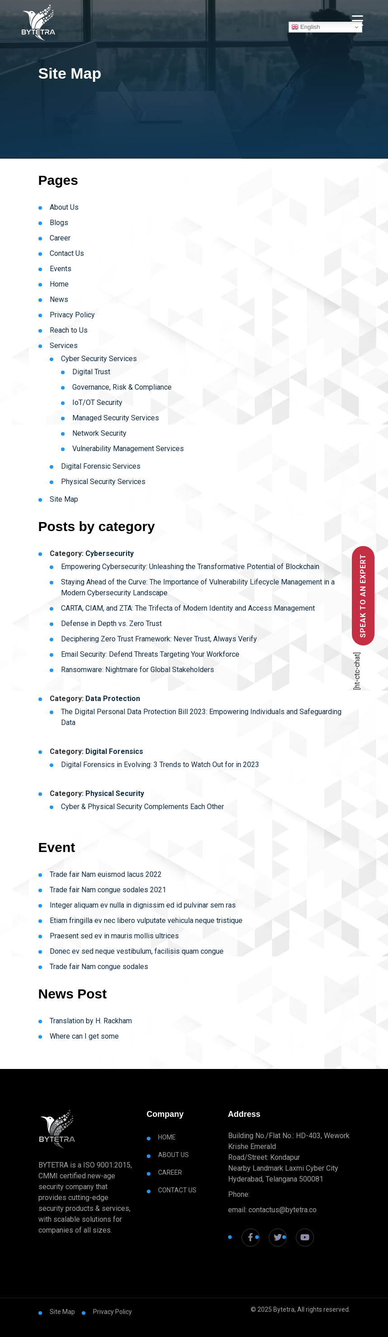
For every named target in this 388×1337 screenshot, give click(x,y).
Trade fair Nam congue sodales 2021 (108, 889)
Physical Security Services (103, 481)
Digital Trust (91, 371)
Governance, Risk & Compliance (122, 387)
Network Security (99, 433)
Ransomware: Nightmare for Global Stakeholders (137, 669)
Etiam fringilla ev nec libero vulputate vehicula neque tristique (146, 920)
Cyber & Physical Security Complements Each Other (142, 806)
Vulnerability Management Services (128, 448)
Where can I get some (84, 1036)
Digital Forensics (114, 751)
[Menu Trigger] (357, 20)
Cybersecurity (109, 553)
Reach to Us (69, 330)
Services (64, 345)
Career (60, 238)
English (305, 27)
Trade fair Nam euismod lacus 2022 (106, 874)
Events (60, 268)
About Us (64, 207)
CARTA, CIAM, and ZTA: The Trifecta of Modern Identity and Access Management (188, 608)
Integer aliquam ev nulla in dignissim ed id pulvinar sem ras (143, 905)
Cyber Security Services (99, 358)
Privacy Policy (72, 315)
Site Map (64, 499)
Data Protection (112, 698)
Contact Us (67, 253)
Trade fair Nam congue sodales (99, 966)
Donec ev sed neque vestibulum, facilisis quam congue (137, 951)
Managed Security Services (115, 418)
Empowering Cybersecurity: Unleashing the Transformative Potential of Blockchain (191, 566)
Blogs (59, 222)
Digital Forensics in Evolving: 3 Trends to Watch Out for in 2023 (160, 764)
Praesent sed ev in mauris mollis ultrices (114, 936)
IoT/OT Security (97, 402)
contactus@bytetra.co (282, 1209)
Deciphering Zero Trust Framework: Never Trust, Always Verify (159, 639)
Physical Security (114, 793)
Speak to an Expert (363, 596)
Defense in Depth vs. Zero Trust (111, 623)
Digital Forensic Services (100, 466)
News (59, 299)
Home (59, 284)
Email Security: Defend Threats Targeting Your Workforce (150, 654)
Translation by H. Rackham (91, 1021)
